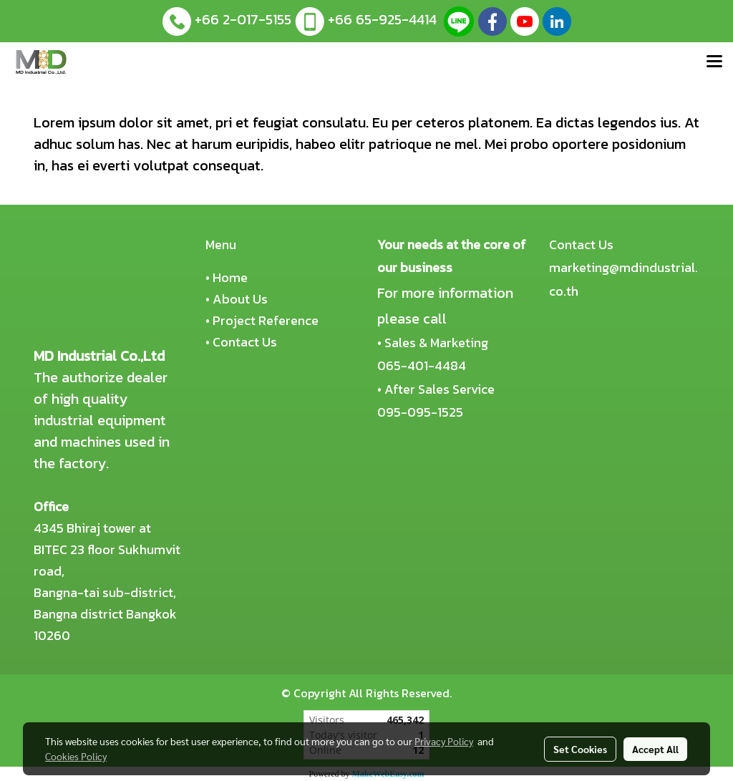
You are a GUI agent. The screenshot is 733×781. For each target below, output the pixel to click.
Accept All (655, 748)
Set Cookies (580, 748)
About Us (240, 299)
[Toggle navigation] (714, 62)
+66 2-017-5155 (243, 19)
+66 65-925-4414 (382, 19)
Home (230, 277)
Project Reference (266, 320)
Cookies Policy (76, 756)
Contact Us (245, 341)
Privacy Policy (443, 740)
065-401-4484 (421, 365)
